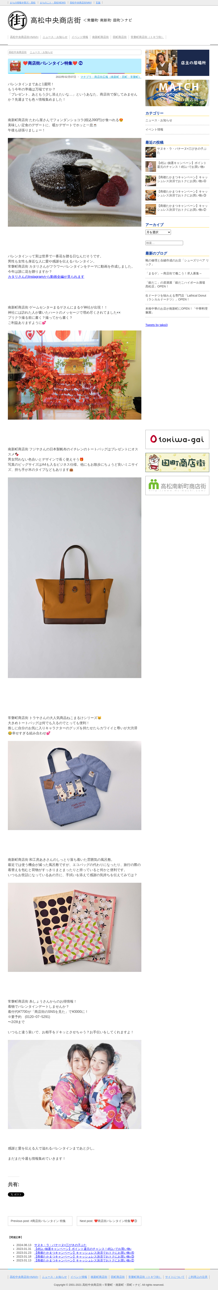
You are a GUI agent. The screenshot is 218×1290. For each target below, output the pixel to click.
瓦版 (98, 2)
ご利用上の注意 (198, 1277)
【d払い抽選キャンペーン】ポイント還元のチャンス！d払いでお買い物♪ (83, 1249)
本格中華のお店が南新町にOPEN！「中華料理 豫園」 (176, 310)
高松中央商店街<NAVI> (24, 37)
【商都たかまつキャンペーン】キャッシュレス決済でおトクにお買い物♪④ (84, 1252)
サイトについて (175, 1277)
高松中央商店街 (18, 52)
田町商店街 (120, 37)
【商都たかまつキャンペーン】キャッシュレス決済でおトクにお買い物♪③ (84, 1256)
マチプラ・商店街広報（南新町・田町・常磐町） (110, 76)
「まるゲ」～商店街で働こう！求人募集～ (173, 273)
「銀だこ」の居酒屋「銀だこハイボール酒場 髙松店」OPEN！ (176, 284)
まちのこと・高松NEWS (53, 2)
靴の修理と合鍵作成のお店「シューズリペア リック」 (177, 262)
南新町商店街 (100, 37)
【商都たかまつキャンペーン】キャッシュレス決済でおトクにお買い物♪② (84, 1260)
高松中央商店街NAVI (81, 2)
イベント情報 (80, 37)
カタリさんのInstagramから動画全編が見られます (46, 276)
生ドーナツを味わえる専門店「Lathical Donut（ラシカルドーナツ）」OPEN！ (175, 297)
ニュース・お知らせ (55, 37)
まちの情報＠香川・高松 (23, 2)
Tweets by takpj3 (156, 325)
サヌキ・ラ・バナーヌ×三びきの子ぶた (60, 1245)
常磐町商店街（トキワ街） (147, 37)
